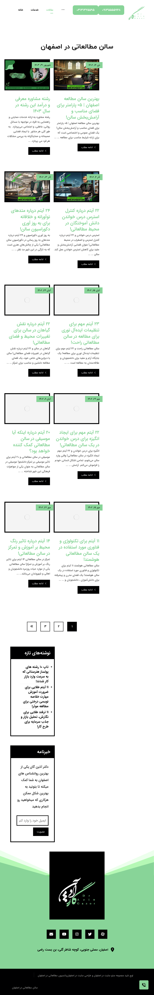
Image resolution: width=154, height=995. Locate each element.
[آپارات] (102, 934)
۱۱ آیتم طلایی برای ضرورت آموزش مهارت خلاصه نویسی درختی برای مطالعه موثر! (36, 697)
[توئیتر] (89, 934)
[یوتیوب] (64, 934)
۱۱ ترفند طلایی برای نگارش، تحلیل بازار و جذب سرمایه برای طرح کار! (35, 719)
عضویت (41, 832)
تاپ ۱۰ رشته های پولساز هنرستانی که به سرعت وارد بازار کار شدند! (35, 674)
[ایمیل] (51, 934)
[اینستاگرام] (77, 934)
